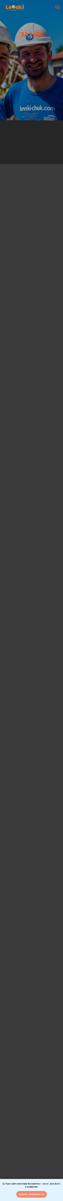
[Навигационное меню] (57, 7)
